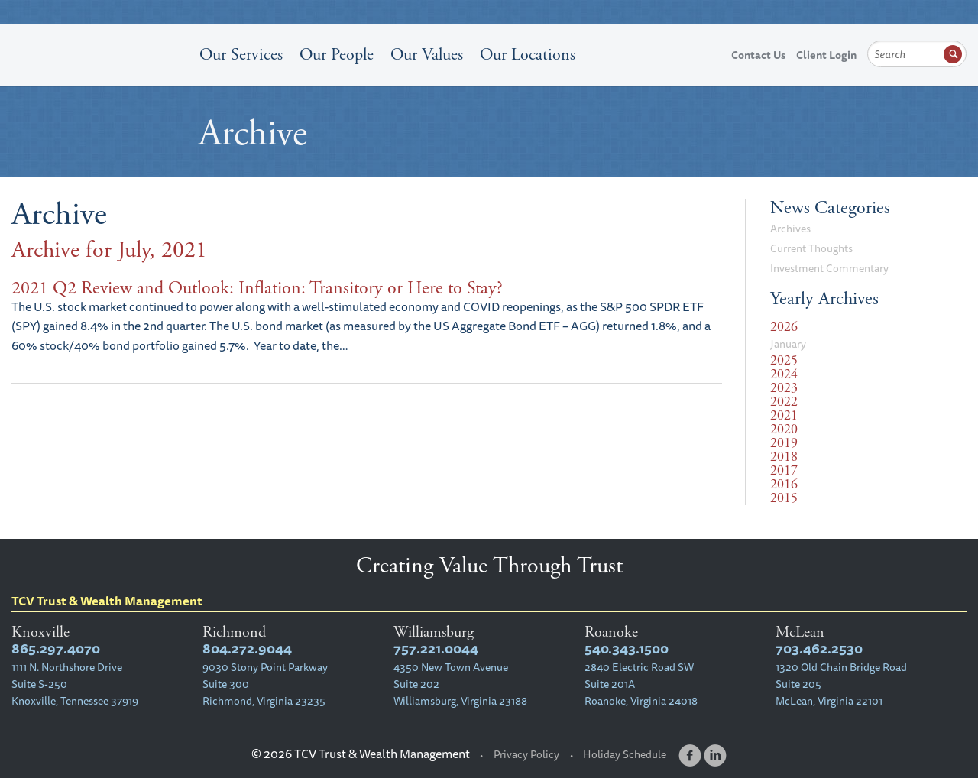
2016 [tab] (784, 484)
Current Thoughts (811, 248)
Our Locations (527, 55)
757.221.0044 (435, 648)
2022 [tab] (784, 402)
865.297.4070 (55, 648)
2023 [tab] (784, 388)
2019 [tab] (784, 443)
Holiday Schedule (624, 754)
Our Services (241, 55)
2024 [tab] (784, 374)
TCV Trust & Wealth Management (99, 85)
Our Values (426, 55)
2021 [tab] (784, 416)
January (788, 344)
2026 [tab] (784, 327)
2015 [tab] (784, 498)
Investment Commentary (829, 268)
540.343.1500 (627, 648)
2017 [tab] (784, 471)
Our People (337, 55)
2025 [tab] (784, 361)
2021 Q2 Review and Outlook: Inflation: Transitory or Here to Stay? (257, 288)
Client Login (826, 55)
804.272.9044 (247, 648)
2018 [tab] (784, 457)
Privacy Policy (526, 754)
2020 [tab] (784, 429)
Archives (790, 228)
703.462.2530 (819, 648)
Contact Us (758, 55)
